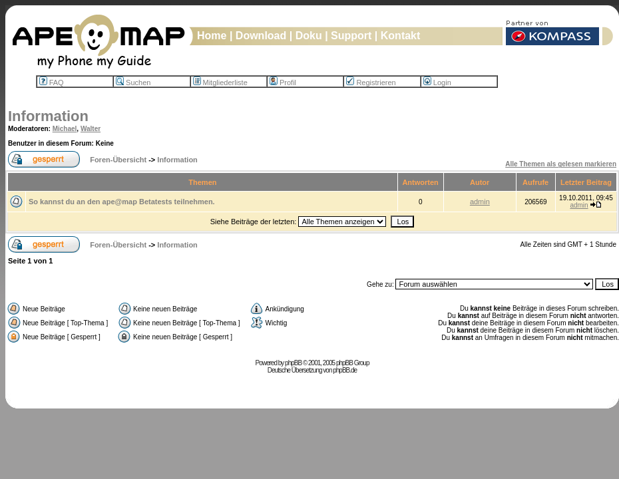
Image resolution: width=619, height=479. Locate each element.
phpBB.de (345, 370)
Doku (309, 35)
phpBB (293, 363)
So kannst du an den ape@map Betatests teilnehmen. (122, 202)
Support (351, 35)
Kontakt (401, 35)
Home (211, 35)
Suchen (133, 82)
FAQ (51, 82)
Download (261, 35)
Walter (91, 128)
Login (437, 82)
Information (48, 116)
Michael (65, 128)
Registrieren (370, 82)
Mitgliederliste (220, 82)
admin (480, 202)
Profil (283, 82)
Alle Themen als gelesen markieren (560, 164)
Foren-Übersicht (118, 160)
